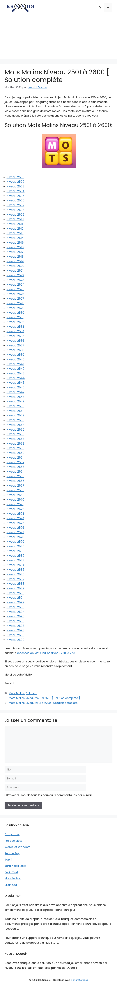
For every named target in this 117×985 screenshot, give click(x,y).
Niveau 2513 (15, 233)
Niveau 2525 (15, 289)
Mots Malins (17, 693)
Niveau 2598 (15, 630)
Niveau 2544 (16, 378)
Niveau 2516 (15, 247)
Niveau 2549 (16, 401)
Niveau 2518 (15, 257)
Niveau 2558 (15, 444)
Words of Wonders (17, 847)
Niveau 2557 (15, 439)
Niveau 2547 (15, 392)
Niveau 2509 (15, 215)
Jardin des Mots (15, 866)
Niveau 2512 (15, 229)
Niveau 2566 (15, 481)
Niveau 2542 (15, 369)
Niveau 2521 (15, 271)
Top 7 (8, 859)
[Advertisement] (58, 38)
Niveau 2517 (15, 252)
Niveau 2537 (15, 345)
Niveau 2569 (15, 495)
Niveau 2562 (15, 462)
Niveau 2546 (16, 387)
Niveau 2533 (15, 327)
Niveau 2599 (15, 635)
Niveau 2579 (15, 542)
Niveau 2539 (15, 355)
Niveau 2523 (15, 280)
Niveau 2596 (15, 621)
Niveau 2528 (15, 303)
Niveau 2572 (15, 509)
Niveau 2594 (16, 612)
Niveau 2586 (15, 574)
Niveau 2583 (15, 560)
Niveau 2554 (16, 425)
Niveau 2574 (15, 518)
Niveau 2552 (15, 415)
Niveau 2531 (15, 317)
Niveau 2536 (15, 341)
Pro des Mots (13, 841)
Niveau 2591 (15, 598)
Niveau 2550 (15, 406)
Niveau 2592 (15, 602)
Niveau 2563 (15, 467)
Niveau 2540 (16, 359)
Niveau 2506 (15, 200)
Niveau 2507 (15, 205)
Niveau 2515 (15, 243)
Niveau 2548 (16, 397)
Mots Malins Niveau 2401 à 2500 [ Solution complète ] (44, 698)
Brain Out (11, 885)
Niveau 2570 (15, 500)
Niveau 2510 (15, 219)
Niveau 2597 (15, 626)
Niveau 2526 (15, 294)
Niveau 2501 (15, 177)
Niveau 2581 (15, 551)
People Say (12, 853)
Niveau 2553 (15, 420)
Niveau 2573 (15, 514)
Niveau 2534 (15, 331)
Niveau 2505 (15, 196)
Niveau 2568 (15, 490)
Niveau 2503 (15, 186)
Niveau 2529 (15, 308)
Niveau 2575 (15, 523)
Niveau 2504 (16, 191)
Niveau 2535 (15, 336)
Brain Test (11, 872)
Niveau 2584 (16, 565)
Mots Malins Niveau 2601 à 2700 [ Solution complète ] (44, 703)
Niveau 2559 (15, 448)
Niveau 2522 (15, 275)
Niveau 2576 (15, 528)
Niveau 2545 (16, 383)
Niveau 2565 (15, 476)
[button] (100, 7)
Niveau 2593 (15, 607)
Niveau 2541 (15, 364)
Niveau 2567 (15, 486)
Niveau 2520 (15, 266)
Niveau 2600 (15, 640)
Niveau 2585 (15, 570)
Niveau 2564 (16, 472)
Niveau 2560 (15, 453)
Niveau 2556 (15, 434)
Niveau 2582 (15, 556)
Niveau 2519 (15, 261)
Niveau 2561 (15, 458)
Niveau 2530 (15, 313)
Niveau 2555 (15, 430)
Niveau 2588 (15, 584)
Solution (31, 693)
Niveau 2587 (15, 579)
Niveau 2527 (15, 299)
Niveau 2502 (15, 182)
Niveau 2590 (15, 593)
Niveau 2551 (15, 411)
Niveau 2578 (15, 537)
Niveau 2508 (15, 210)
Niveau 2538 (15, 350)
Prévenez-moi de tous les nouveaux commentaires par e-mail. (49, 795)
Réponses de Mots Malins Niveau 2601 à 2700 (46, 653)
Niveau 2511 (15, 224)
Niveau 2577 (15, 532)
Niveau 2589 (15, 588)
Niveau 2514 (15, 238)
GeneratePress (79, 980)
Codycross (12, 834)
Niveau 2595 (15, 616)
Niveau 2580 (15, 546)
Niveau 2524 (15, 285)
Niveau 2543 (15, 373)
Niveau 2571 (15, 504)
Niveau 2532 (15, 322)
